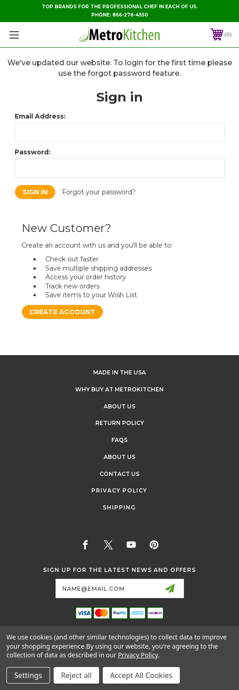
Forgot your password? (99, 192)
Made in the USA (119, 372)
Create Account (62, 312)
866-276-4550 (130, 15)
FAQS (119, 439)
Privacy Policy (119, 490)
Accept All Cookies (141, 675)
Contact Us (119, 473)
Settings (28, 675)
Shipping (119, 507)
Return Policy (119, 422)
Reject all (76, 675)
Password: (32, 152)
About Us (119, 406)
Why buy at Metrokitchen (119, 389)
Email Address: (40, 116)
